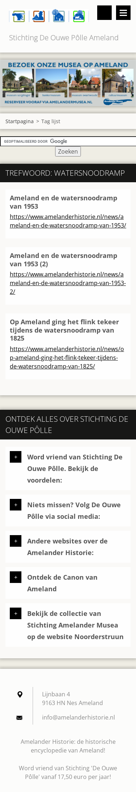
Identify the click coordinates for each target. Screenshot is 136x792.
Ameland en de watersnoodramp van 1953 (63, 201)
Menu (123, 12)
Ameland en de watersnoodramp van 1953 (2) (63, 259)
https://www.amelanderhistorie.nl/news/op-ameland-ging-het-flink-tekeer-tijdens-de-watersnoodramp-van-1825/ (67, 357)
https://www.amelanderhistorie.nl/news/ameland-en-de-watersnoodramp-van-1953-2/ (68, 283)
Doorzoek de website (104, 12)
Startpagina (19, 121)
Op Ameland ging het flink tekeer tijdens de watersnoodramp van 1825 (64, 329)
